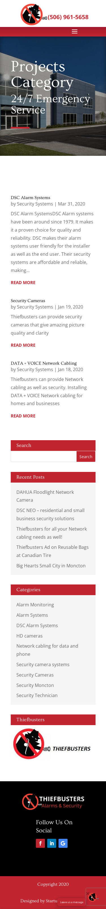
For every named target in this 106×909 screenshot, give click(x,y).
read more (23, 282)
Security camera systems (43, 664)
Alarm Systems (32, 615)
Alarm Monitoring (35, 605)
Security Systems (35, 204)
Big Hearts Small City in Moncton (51, 566)
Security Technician (37, 695)
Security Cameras (28, 300)
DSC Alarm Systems (30, 197)
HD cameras (29, 636)
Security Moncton (35, 685)
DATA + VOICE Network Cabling (44, 363)
